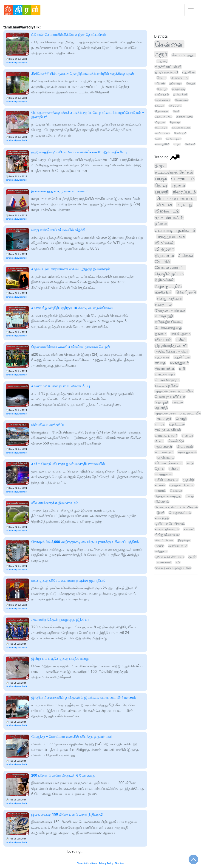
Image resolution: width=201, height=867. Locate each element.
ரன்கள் (174, 469)
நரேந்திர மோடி (168, 322)
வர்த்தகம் (161, 551)
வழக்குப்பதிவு (168, 286)
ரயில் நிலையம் (166, 480)
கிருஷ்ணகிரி (162, 100)
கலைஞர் (164, 419)
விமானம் (163, 339)
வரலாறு (184, 204)
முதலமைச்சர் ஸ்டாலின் (174, 391)
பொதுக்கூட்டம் (180, 513)
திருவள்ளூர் (162, 111)
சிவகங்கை (181, 100)
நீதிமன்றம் (164, 280)
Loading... (75, 851)
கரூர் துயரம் (187, 452)
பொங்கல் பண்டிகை (176, 198)
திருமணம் (164, 255)
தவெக (161, 223)
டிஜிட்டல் (177, 424)
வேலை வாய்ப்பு (170, 267)
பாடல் (177, 402)
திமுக (160, 165)
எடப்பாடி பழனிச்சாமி (175, 230)
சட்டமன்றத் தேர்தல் (174, 172)
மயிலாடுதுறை (184, 116)
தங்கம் (161, 334)
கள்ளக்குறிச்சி (162, 144)
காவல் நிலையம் (167, 529)
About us (119, 863)
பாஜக (161, 179)
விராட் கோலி (164, 540)
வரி (182, 368)
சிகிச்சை (185, 255)
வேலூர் (190, 83)
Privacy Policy (106, 863)
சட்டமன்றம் (164, 452)
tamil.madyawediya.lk (16, 62)
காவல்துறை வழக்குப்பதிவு (173, 568)
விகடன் (164, 204)
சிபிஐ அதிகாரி (169, 298)
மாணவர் (163, 292)
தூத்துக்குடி (178, 89)
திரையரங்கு (165, 368)
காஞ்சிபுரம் (162, 94)
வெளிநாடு (186, 292)
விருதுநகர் (160, 122)
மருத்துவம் (163, 474)
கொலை (176, 490)
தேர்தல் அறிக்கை (170, 310)
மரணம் (160, 490)
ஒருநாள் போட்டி (181, 485)
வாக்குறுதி (164, 316)
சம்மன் (160, 485)
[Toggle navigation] (190, 10)
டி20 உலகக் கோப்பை (169, 557)
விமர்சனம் (164, 243)
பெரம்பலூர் (180, 133)
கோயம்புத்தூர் (183, 55)
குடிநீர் (192, 557)
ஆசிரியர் (182, 357)
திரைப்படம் (184, 192)
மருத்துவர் (179, 363)
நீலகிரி (158, 138)
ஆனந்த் (161, 408)
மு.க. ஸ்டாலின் (169, 217)
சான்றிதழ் (162, 518)
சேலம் (161, 78)
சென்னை (169, 44)
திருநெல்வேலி (166, 72)
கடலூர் (177, 144)
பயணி (161, 192)
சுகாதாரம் (163, 304)
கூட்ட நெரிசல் (166, 385)
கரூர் (161, 54)
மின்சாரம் (162, 501)
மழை (190, 496)
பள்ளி (181, 339)
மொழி (181, 419)
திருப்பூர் (162, 89)
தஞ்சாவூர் (175, 83)
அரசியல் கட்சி (177, 546)
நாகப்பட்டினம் (162, 133)
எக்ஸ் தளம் (181, 334)
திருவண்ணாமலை (181, 127)
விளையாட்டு (167, 211)
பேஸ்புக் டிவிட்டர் (170, 396)
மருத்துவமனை (171, 236)
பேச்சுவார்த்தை (168, 328)
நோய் (159, 469)
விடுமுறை (164, 249)
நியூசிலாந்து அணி (171, 345)
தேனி (176, 111)
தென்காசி (190, 144)
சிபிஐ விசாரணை (167, 535)
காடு (190, 463)
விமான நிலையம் (168, 463)
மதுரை (162, 61)
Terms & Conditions (87, 863)
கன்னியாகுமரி (173, 138)
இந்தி (160, 513)
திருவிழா (184, 540)
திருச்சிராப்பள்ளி (168, 67)
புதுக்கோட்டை (163, 116)
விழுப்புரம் (175, 105)
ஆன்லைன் (163, 447)
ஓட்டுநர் (162, 357)
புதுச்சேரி (188, 72)
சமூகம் (178, 185)
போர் (159, 441)
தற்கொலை (165, 458)
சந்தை (160, 363)
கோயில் (162, 261)
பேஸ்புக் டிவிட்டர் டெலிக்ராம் (176, 507)
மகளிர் (159, 546)
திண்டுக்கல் (180, 94)
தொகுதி (161, 402)
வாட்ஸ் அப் (165, 374)
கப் (178, 562)
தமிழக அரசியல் (168, 430)
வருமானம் (164, 562)
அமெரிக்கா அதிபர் (172, 351)
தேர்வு (161, 185)
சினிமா (187, 436)
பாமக (160, 424)
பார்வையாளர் (166, 436)
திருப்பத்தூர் (161, 127)
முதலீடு (188, 480)
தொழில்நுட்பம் (169, 273)
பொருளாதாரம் (167, 380)
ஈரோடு (160, 83)
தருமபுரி (159, 105)
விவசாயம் (184, 447)
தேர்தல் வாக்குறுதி (168, 496)
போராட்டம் (183, 179)
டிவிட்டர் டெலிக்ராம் (169, 524)
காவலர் (188, 529)
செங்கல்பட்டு (179, 78)
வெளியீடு (176, 441)
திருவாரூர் (175, 122)
